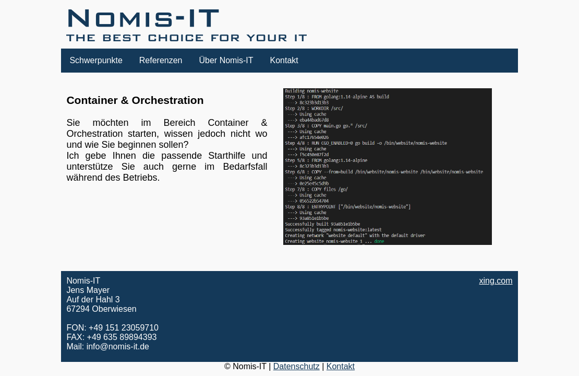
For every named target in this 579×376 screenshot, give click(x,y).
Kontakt (284, 60)
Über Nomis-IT (226, 60)
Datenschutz (296, 366)
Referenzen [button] (161, 60)
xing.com (496, 280)
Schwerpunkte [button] (95, 60)
